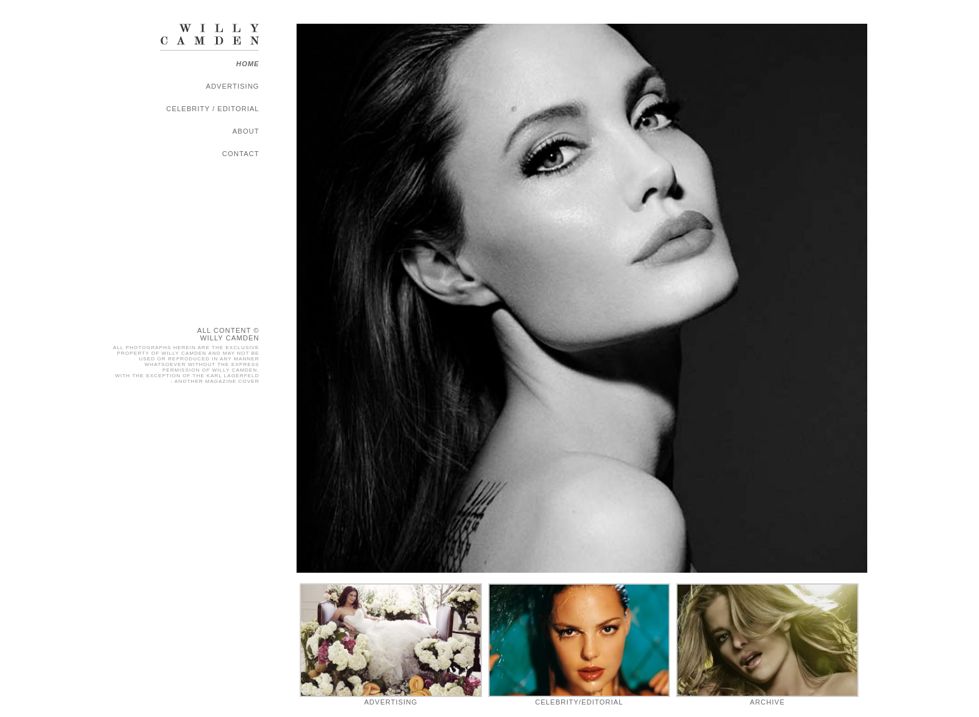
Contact (240, 153)
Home (247, 63)
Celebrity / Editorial (212, 108)
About (245, 131)
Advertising (232, 86)
